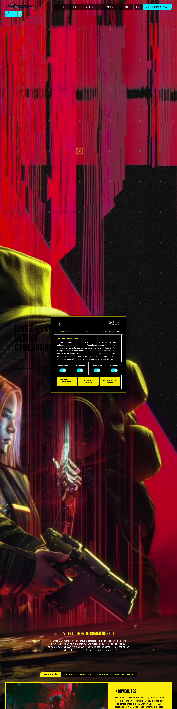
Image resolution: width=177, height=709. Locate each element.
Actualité (91, 7)
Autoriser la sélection (88, 381)
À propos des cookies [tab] (111, 331)
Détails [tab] (88, 331)
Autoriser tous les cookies (110, 381)
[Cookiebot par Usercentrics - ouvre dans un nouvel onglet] (110, 323)
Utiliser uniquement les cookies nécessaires (67, 381)
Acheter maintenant (157, 7)
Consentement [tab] (65, 331)
